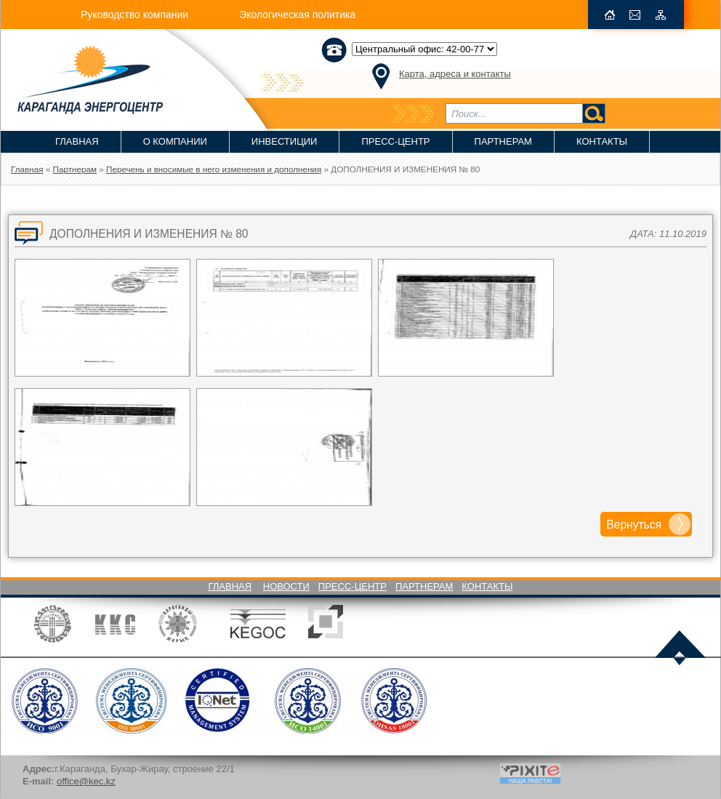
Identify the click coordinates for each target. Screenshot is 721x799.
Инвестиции (284, 141)
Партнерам (503, 141)
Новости (286, 586)
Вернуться (633, 524)
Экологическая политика (297, 14)
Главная (77, 141)
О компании (175, 141)
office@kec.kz (86, 781)
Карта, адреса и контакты (455, 73)
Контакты (601, 141)
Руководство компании (134, 14)
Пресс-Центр (395, 141)
